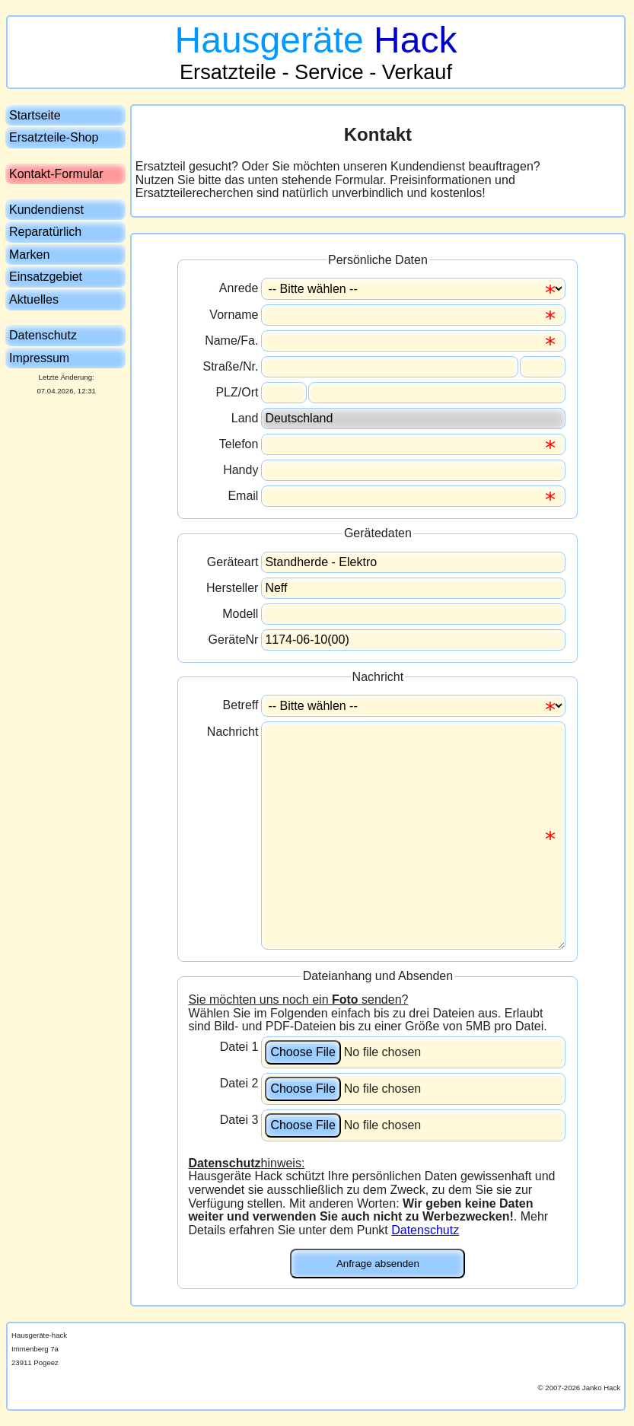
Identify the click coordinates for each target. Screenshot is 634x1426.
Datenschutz (425, 1230)
